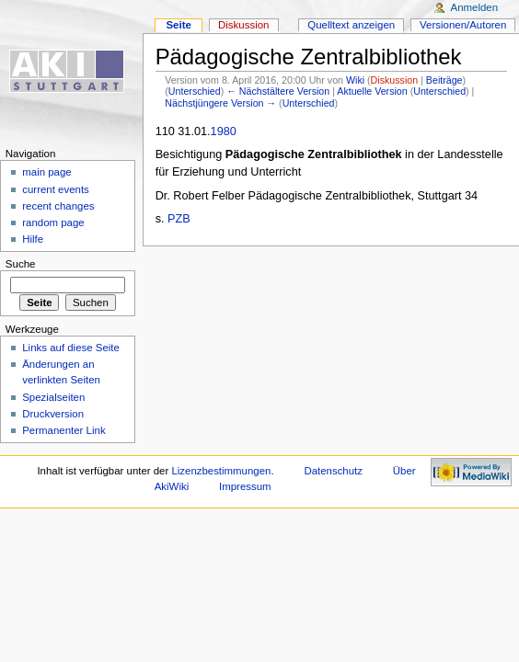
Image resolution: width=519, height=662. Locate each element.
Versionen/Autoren (463, 24)
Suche (21, 263)
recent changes (58, 205)
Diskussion (395, 80)
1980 (223, 131)
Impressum (245, 486)
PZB (178, 218)
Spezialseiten (53, 397)
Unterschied (194, 91)
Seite (178, 24)
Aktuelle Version (372, 91)
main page (47, 171)
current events (55, 189)
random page (53, 222)
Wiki (355, 80)
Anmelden (475, 7)
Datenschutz (333, 470)
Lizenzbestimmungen (221, 470)
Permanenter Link (63, 430)
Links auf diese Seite (71, 347)
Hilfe (32, 239)
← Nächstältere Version (277, 91)
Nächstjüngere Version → (220, 102)
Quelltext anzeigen (351, 24)
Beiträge (444, 80)
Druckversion (53, 413)
